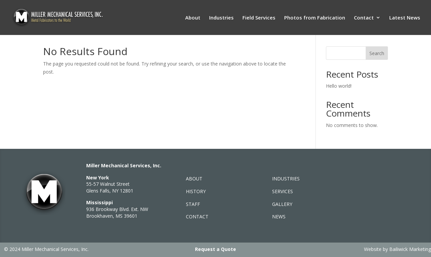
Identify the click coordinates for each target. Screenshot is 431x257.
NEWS (279, 216)
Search (376, 53)
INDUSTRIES (286, 178)
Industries (221, 18)
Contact (364, 18)
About (192, 18)
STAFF (193, 204)
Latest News (404, 18)
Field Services (258, 18)
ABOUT (194, 178)
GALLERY (282, 204)
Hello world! (339, 86)
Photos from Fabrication (314, 18)
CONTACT (197, 216)
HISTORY (196, 191)
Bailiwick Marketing (410, 249)
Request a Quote (215, 249)
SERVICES (282, 191)
